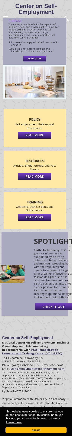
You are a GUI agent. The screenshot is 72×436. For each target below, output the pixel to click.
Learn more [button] (14, 422)
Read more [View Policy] (34, 135)
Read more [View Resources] (34, 176)
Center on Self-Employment (36, 9)
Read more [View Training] (34, 217)
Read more (34, 58)
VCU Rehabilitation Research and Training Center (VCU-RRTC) (32, 351)
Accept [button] (36, 430)
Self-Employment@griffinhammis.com (37, 368)
